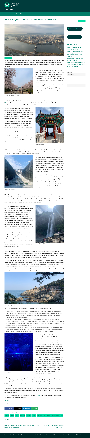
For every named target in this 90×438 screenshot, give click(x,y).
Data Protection (57, 435)
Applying (6, 412)
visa (62, 415)
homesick (29, 415)
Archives (69, 72)
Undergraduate (24, 412)
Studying (11, 412)
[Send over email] (34, 408)
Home (7, 14)
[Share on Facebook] (9, 408)
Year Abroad (31, 412)
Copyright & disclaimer (68, 435)
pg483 (8, 419)
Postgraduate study (74, 37)
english (12, 415)
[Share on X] (18, 408)
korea (34, 415)
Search (82, 21)
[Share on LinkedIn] (26, 408)
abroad (7, 415)
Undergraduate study (74, 29)
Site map (12, 436)
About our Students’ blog (17, 14)
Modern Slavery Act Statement (43, 435)
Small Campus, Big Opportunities (76, 62)
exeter (17, 415)
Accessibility (16, 435)
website (38, 395)
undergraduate (55, 415)
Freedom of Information (27, 435)
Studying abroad (16, 412)
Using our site (8, 435)
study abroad (47, 415)
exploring (22, 415)
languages (39, 415)
